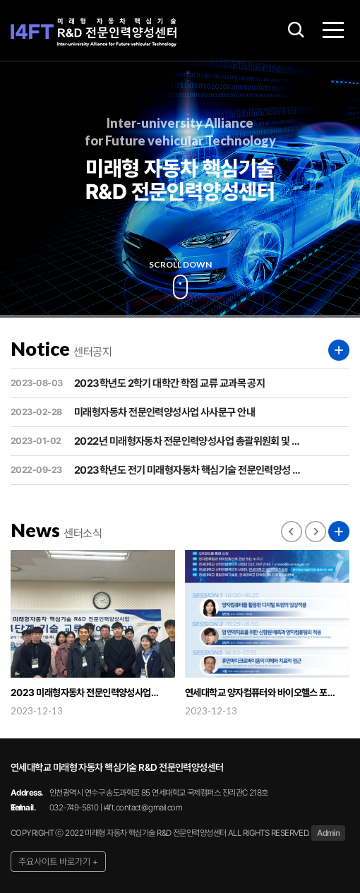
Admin (328, 833)
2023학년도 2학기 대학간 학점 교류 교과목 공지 (138, 383)
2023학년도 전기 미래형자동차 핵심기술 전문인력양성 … (156, 470)
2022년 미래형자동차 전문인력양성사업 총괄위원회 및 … (155, 441)
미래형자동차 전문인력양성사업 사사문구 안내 (133, 412)
